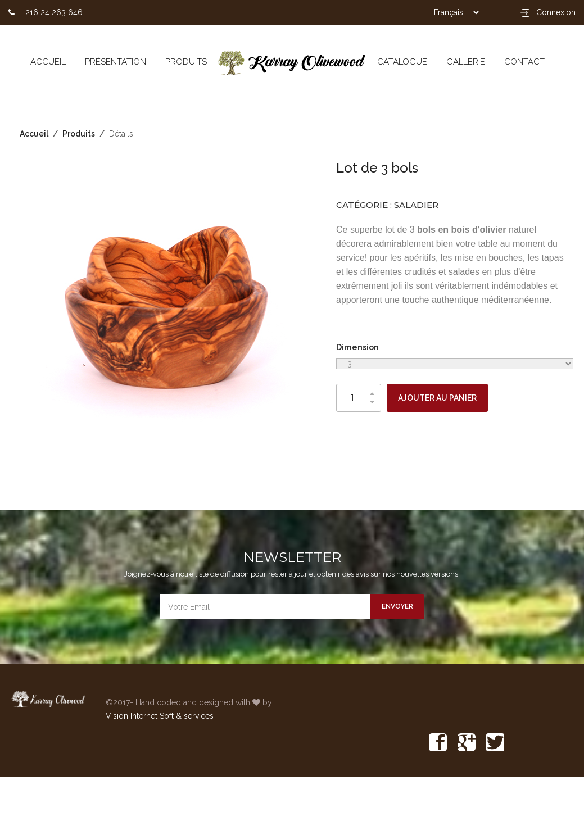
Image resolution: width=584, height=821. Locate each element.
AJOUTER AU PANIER (437, 397)
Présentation (115, 62)
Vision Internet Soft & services (160, 715)
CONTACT (524, 62)
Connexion (548, 12)
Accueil (48, 62)
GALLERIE (465, 62)
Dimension (357, 347)
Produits (186, 62)
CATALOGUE (402, 62)
